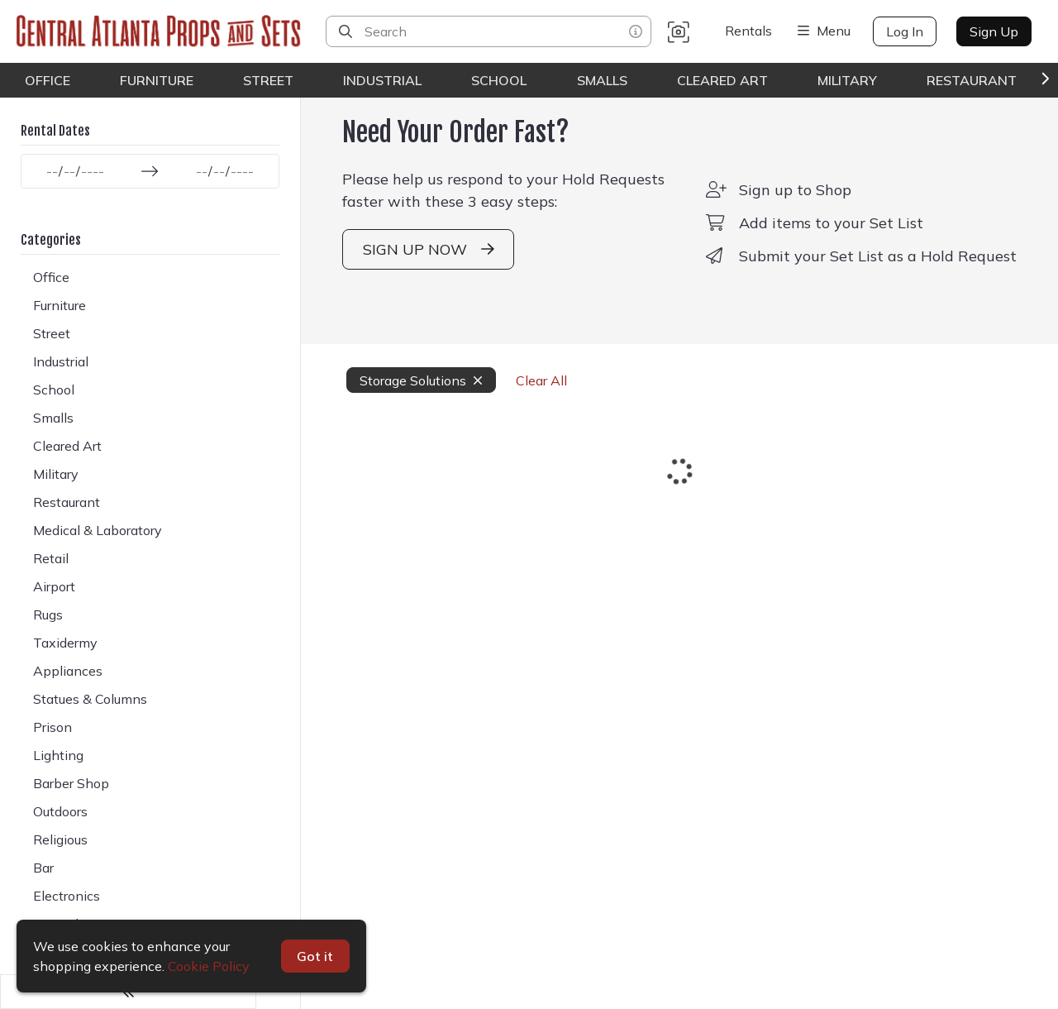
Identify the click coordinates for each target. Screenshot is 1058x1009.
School (499, 80)
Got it (316, 956)
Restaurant (972, 80)
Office (47, 80)
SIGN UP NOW (392, 274)
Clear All (496, 405)
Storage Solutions (376, 405)
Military (847, 80)
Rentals (748, 30)
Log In (904, 31)
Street (268, 80)
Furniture (156, 80)
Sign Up (994, 31)
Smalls (602, 80)
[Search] (345, 31)
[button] (678, 31)
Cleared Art (722, 80)
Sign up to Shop (787, 214)
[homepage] (163, 31)
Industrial (382, 80)
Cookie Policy (209, 966)
